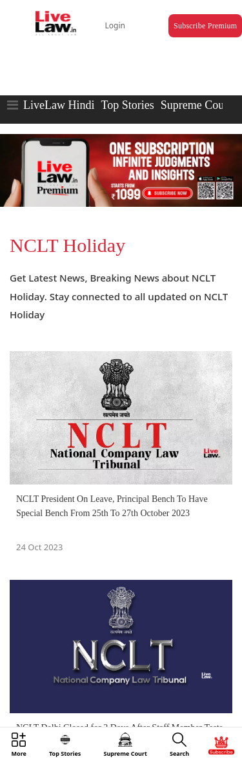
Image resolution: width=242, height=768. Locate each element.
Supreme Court (196, 105)
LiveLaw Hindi (58, 105)
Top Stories (127, 105)
